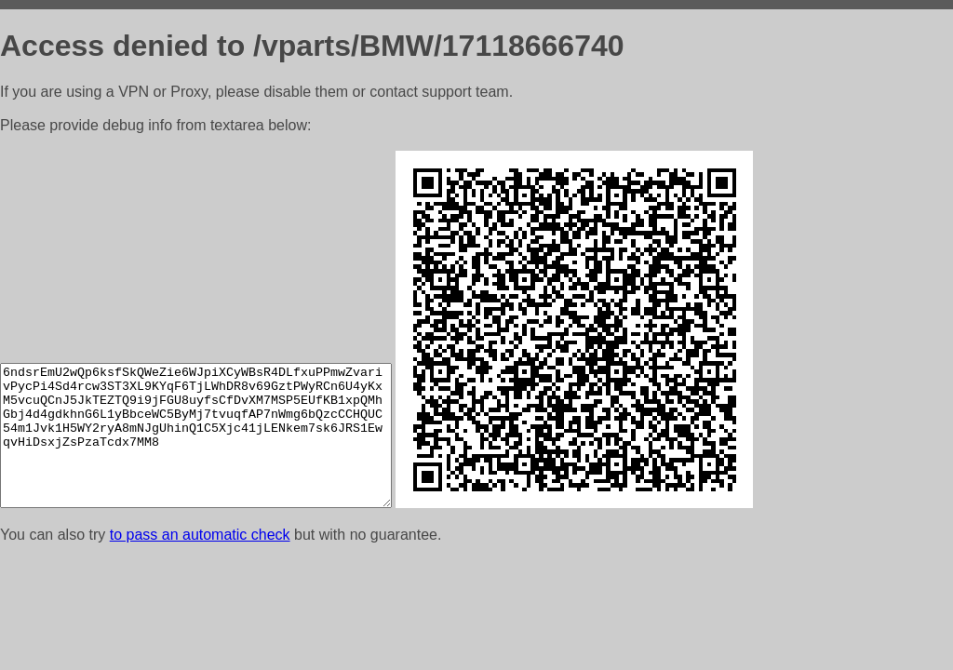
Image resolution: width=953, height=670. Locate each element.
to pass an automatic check (200, 535)
